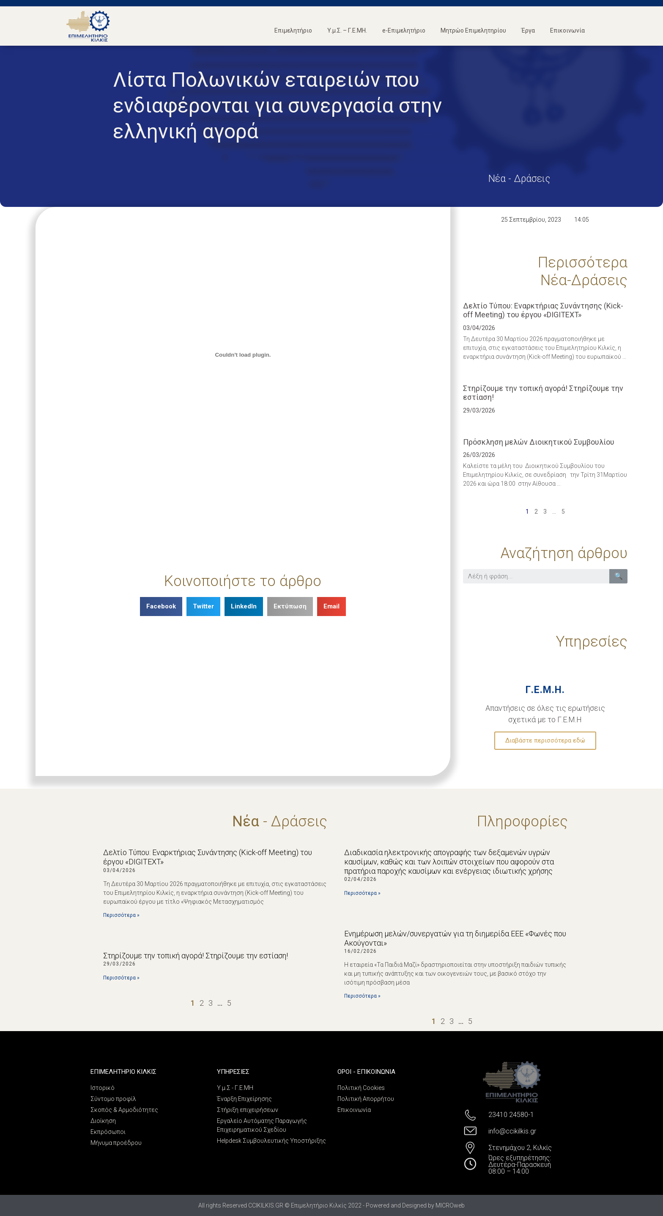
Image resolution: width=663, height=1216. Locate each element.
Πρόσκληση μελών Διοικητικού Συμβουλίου (538, 441)
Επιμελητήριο (293, 30)
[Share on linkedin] (244, 606)
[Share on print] (290, 606)
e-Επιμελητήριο (403, 30)
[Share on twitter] (203, 606)
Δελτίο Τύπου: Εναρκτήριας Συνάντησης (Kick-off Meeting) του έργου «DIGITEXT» (543, 310)
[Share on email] (331, 606)
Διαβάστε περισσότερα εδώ (545, 740)
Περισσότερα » (121, 915)
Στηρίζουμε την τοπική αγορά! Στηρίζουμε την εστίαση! (195, 955)
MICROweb (450, 1205)
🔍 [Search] (618, 576)
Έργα (528, 30)
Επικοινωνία (567, 30)
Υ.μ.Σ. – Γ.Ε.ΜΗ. (347, 30)
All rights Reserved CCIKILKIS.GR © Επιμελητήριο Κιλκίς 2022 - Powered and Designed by (317, 1205)
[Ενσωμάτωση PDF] (243, 355)
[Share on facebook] (161, 606)
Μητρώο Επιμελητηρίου (473, 30)
